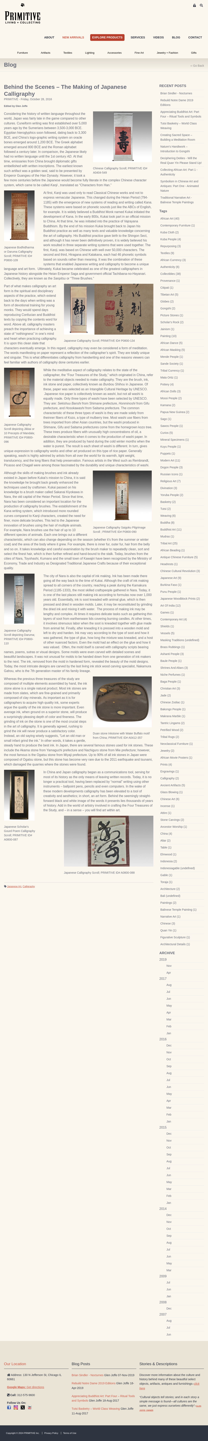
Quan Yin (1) (168, 930)
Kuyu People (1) (170, 446)
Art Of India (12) (170, 605)
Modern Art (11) (170, 460)
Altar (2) (165, 840)
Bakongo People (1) (173, 709)
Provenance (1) (170, 280)
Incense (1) (167, 806)
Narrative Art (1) (170, 916)
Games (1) (167, 612)
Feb (169, 1026)
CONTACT (195, 37)
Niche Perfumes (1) (172, 674)
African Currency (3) (173, 260)
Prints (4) (166, 764)
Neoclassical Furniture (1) (176, 743)
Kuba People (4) (170, 239)
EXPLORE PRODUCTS (107, 37)
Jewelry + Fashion (167, 52)
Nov (169, 965)
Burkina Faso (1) (170, 584)
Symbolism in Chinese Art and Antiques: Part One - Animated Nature (179, 186)
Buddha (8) (167, 522)
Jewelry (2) (167, 750)
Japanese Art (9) (170, 578)
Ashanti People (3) (172, 654)
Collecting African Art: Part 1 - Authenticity (179, 172)
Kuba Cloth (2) (169, 232)
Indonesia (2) (168, 861)
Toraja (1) (166, 882)
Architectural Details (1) (175, 944)
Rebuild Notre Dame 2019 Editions (176, 103)
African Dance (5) (171, 343)
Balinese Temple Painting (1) (178, 909)
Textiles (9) (167, 253)
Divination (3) (168, 488)
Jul (168, 991)
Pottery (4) (167, 384)
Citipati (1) (166, 287)
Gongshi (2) (167, 308)
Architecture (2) (170, 889)
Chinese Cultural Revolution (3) (180, 571)
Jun (169, 998)
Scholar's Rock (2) (172, 322)
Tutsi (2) (165, 508)
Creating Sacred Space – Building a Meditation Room (177, 137)
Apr (169, 972)
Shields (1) (167, 626)
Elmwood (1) (168, 854)
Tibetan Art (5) (169, 294)
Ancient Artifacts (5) (172, 785)
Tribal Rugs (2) (169, 736)
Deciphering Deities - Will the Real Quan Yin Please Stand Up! (181, 160)
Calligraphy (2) (169, 778)
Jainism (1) (167, 329)
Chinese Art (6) (169, 799)
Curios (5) (166, 432)
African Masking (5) (172, 349)
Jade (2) (165, 695)
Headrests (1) (169, 564)
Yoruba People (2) (171, 495)
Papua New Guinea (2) (174, 412)
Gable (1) (166, 875)
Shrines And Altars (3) (174, 667)
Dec (169, 1045)
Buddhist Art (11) (171, 529)
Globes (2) (167, 301)
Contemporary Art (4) (173, 619)
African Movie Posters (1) (176, 757)
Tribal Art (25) (169, 543)
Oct (169, 1059)
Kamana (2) (167, 405)
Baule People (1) (171, 660)
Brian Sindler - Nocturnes (176, 93)
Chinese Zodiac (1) (172, 702)
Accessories (114, 52)
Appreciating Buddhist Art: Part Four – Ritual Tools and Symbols (180, 114)
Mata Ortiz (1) (169, 377)
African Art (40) (169, 218)
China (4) (166, 833)
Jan (169, 1033)
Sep (169, 1066)
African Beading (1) (172, 550)
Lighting (89, 52)
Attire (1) (165, 813)
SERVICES (138, 37)
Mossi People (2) (171, 398)
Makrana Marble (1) (172, 716)
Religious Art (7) (170, 481)
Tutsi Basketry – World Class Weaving (178, 126)
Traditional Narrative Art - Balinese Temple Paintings (177, 200)
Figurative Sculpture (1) (175, 937)
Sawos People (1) (171, 425)
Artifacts (45, 52)
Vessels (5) (167, 633)
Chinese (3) (167, 923)
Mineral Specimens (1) (174, 439)
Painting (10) (168, 336)
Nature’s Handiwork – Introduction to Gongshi (175, 149)
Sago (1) (165, 419)
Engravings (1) (169, 771)
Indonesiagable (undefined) (177, 868)
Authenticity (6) (169, 267)
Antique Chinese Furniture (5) (179, 557)
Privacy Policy (51, 1433)
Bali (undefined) (170, 895)
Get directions (25, 1387)
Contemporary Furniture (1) (177, 225)
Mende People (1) (171, 356)
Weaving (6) (168, 515)
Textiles (67, 52)
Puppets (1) (167, 453)
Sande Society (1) (171, 363)
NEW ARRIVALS (73, 37)
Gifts (194, 52)
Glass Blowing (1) (171, 792)
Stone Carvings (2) (172, 819)
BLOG (176, 37)
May (169, 1005)
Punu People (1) (170, 591)
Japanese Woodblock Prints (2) (180, 598)
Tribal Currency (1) (172, 370)
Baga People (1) (170, 681)
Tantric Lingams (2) (172, 723)
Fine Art (139, 52)
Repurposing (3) (170, 246)
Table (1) (165, 847)
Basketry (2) (168, 502)
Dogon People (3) (171, 467)
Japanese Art (14, 886)
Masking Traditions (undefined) (179, 640)
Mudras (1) (167, 536)
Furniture (22, 52)
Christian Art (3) (170, 688)
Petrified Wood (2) (171, 730)
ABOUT (49, 37)
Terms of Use (69, 1433)
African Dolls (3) (170, 391)
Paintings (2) (168, 902)
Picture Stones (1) (171, 315)
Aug (169, 984)
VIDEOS (158, 37)
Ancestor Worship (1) (173, 826)
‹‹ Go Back (197, 65)
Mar (169, 1019)
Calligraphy (29, 886)
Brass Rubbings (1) (172, 647)
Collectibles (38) (170, 273)
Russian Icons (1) (171, 474)
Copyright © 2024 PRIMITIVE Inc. (23, 1433)
